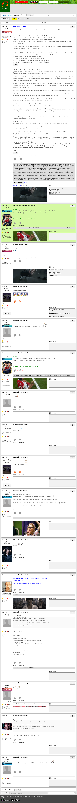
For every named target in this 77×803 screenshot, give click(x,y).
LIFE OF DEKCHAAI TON (66, 164)
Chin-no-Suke (22, 164)
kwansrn (23, 169)
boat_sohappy (64, 175)
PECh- (69, 172)
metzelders (19, 173)
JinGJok (52, 164)
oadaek (59, 164)
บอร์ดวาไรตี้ (26, 18)
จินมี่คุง (41, 168)
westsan (38, 168)
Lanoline (29, 178)
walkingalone (53, 178)
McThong (72, 178)
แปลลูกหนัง (35, 173)
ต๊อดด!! (47, 171)
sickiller (45, 168)
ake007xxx (72, 175)
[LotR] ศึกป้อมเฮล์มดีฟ (54, 189)
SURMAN (40, 173)
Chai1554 (15, 172)
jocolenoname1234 (30, 172)
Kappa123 (62, 178)
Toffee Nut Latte (39, 165)
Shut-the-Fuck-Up (33, 171)
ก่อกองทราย (45, 175)
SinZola (29, 165)
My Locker (52, 185)
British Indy (68, 169)
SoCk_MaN (31, 169)
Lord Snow (19, 175)
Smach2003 (57, 176)
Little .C (38, 166)
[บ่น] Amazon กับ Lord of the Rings (56, 188)
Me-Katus (66, 178)
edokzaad (16, 179)
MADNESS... (37, 164)
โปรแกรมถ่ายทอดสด (12, 796)
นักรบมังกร (24, 172)
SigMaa (27, 175)
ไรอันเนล (40, 175)
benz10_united (25, 165)
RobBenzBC (29, 176)
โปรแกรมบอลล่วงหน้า (21, 796)
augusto (41, 176)
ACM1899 (42, 169)
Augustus (44, 171)
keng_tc (14, 164)
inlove (35, 168)
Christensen (48, 164)
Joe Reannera (43, 164)
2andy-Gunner (55, 227)
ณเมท (19, 176)
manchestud (53, 169)
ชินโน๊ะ (50, 166)
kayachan (69, 166)
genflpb (43, 173)
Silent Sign (35, 166)
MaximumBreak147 (26, 171)
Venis (68, 175)
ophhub (61, 166)
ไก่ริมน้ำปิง (39, 171)
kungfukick (54, 165)
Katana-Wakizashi (56, 166)
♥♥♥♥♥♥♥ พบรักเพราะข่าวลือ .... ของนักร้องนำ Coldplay (60, 313)
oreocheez (44, 165)
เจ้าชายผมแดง (50, 168)
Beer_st (32, 178)
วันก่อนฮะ (52, 173)
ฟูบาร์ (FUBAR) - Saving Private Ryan (57, 316)
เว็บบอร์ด (28, 796)
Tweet (25, 182)
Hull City (46, 172)
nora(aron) (15, 169)
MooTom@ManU (63, 176)
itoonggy (15, 166)
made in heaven (62, 169)
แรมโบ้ (56, 164)
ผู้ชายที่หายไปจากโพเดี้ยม (55, 190)
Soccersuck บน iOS (21, 509)
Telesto (32, 168)
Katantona (54, 175)
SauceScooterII (24, 178)
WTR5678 (66, 172)
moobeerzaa (24, 173)
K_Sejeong (59, 175)
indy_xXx (33, 164)
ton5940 (57, 178)
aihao (62, 172)
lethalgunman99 (47, 176)
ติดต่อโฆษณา (40, 796)
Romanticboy (23, 176)
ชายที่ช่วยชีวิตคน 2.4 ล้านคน (55, 192)
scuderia (16, 168)
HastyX (19, 179)
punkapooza (58, 172)
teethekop (31, 179)
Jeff (61, 168)
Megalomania (49, 165)
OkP (30, 164)
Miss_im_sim (37, 176)
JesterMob (69, 168)
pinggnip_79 (19, 165)
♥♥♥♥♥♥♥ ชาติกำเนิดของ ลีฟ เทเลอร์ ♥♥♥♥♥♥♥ (59, 315)
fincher (68, 176)
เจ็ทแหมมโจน (47, 169)
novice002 (40, 179)
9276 (55, 172)
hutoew (18, 164)
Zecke (6, 426)
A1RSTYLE (15, 171)
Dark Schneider (60, 173)
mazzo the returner (53, 171)
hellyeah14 (52, 176)
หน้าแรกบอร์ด (20, 18)
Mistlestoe (50, 175)
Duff (56, 173)
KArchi (69, 171)
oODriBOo (36, 179)
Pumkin (62, 171)
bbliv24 (38, 169)
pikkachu (65, 171)
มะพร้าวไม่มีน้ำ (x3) (25, 179)
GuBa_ (33, 176)
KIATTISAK (36, 172)
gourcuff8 (23, 175)
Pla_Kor (15, 165)
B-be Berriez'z (26, 227)
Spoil (16, 64)
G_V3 (63, 165)
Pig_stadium (21, 168)
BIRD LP (19, 169)
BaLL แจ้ (48, 178)
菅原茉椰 (36, 175)
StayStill (68, 173)
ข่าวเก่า (6, 796)
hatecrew (7, 614)
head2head (47, 166)
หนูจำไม (25, 168)
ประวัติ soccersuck (34, 796)
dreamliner (20, 172)
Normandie (15, 176)
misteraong (48, 173)
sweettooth (34, 165)
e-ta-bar (72, 173)
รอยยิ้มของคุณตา (53, 193)
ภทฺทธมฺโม (23, 166)
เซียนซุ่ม (44, 179)
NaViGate (58, 168)
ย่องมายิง (43, 166)
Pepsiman (65, 166)
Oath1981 (57, 169)
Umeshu (58, 171)
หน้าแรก (2, 796)
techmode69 (31, 175)
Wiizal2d (20, 171)
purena (27, 164)
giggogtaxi (42, 172)
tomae (70, 165)
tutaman (27, 169)
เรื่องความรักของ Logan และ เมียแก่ (57, 309)
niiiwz (54, 168)
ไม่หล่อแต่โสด (29, 173)
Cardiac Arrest (50, 172)
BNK (69, 178)
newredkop (19, 178)
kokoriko (65, 173)
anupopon (64, 168)
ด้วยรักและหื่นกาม (50, 179)
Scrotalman (59, 165)
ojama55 (19, 166)
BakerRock (67, 165)
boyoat (6, 28)
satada (29, 168)
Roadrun (15, 175)
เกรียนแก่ (44, 178)
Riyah (35, 169)
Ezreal (73, 165)
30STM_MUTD (29, 166)
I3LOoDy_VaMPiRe (38, 178)
